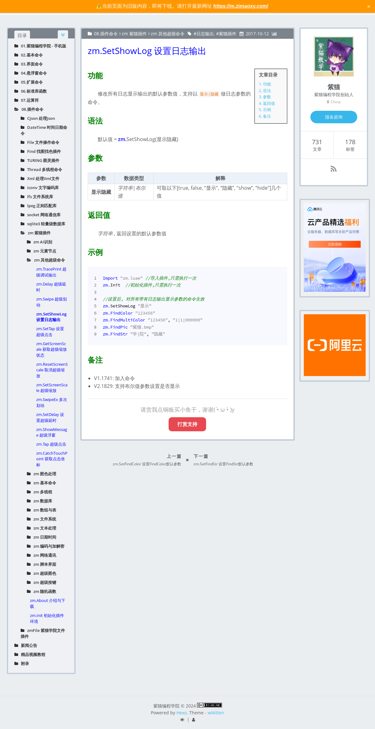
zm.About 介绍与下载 (47, 603)
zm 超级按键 (41, 582)
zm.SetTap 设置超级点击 (50, 331)
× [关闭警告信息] (368, 6)
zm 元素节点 (41, 251)
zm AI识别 (39, 242)
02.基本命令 (28, 55)
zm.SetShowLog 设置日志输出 (51, 316)
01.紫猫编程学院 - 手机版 (40, 46)
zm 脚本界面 (41, 564)
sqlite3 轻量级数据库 (43, 224)
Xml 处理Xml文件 (40, 178)
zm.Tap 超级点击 (51, 444)
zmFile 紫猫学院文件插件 (43, 633)
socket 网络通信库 (41, 215)
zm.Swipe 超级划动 (51, 302)
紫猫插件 (227, 34)
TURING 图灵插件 (40, 160)
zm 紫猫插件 (36, 233)
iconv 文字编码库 (40, 187)
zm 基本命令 (41, 483)
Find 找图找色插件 (41, 151)
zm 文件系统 (41, 519)
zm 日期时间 (41, 537)
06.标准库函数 (30, 91)
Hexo (181, 713)
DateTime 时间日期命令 (44, 130)
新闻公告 (25, 645)
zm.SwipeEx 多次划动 (51, 402)
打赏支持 (187, 424)
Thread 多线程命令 (41, 169)
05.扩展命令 (28, 82)
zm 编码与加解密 (45, 546)
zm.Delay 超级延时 (51, 287)
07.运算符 (26, 100)
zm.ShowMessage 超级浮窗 (51, 432)
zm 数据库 (39, 501)
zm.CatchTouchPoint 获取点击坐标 (51, 458)
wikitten (216, 713)
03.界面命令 (28, 64)
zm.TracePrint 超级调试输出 (51, 272)
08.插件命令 (28, 109)
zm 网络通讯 (41, 555)
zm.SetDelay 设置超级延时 (50, 417)
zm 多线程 (39, 492)
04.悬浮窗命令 (30, 73)
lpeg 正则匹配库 (39, 205)
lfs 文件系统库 (37, 196)
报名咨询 (334, 117)
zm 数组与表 (41, 510)
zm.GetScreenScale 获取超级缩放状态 (51, 349)
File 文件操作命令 (40, 142)
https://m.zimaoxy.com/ (240, 6)
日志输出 (205, 34)
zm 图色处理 (41, 474)
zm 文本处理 (41, 528)
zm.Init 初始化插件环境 (47, 618)
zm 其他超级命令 (46, 260)
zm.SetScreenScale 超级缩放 (51, 387)
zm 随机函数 (41, 591)
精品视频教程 (29, 654)
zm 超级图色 (41, 573)
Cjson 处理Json (38, 118)
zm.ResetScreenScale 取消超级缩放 (52, 370)
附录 (21, 663)
